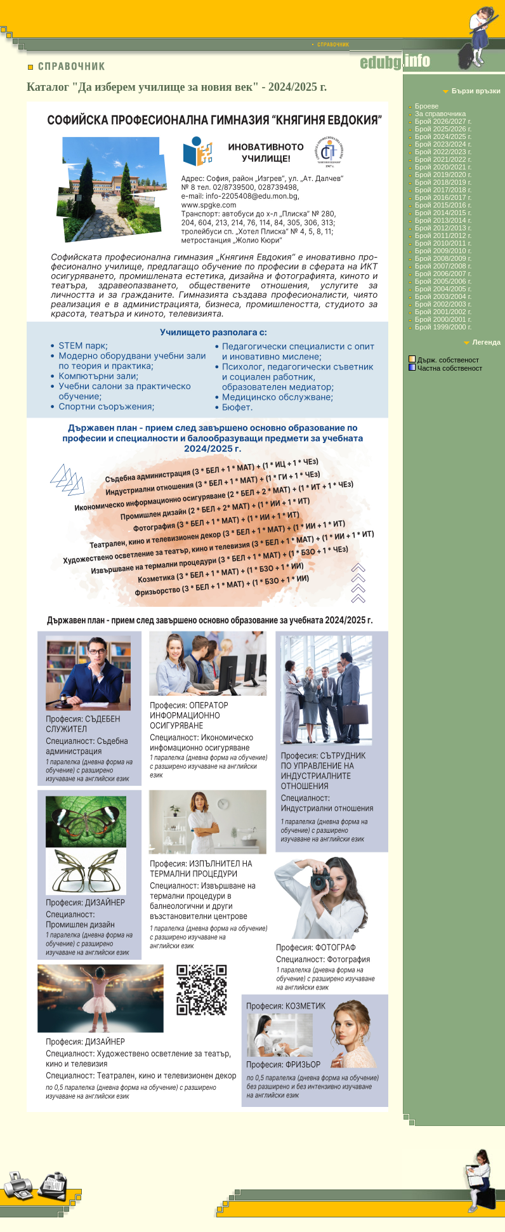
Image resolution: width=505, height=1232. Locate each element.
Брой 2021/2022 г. (443, 159)
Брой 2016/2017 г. (443, 197)
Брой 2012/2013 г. (443, 228)
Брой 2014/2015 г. (443, 212)
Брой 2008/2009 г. (443, 258)
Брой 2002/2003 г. (443, 304)
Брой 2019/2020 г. (443, 174)
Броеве (426, 106)
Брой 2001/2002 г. (443, 311)
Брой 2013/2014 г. (443, 220)
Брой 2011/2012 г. (443, 235)
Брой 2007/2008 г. (443, 266)
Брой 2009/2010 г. (443, 251)
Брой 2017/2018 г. (443, 190)
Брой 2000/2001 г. (443, 319)
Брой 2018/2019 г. (443, 182)
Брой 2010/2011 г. (443, 243)
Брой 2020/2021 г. (443, 167)
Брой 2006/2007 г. (443, 273)
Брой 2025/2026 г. (443, 129)
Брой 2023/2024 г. (443, 144)
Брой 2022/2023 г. (443, 152)
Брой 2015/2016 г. (443, 205)
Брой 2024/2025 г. (443, 136)
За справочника (440, 113)
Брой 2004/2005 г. (443, 289)
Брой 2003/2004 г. (443, 296)
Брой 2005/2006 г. (443, 281)
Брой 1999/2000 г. (443, 327)
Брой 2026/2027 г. (443, 121)
